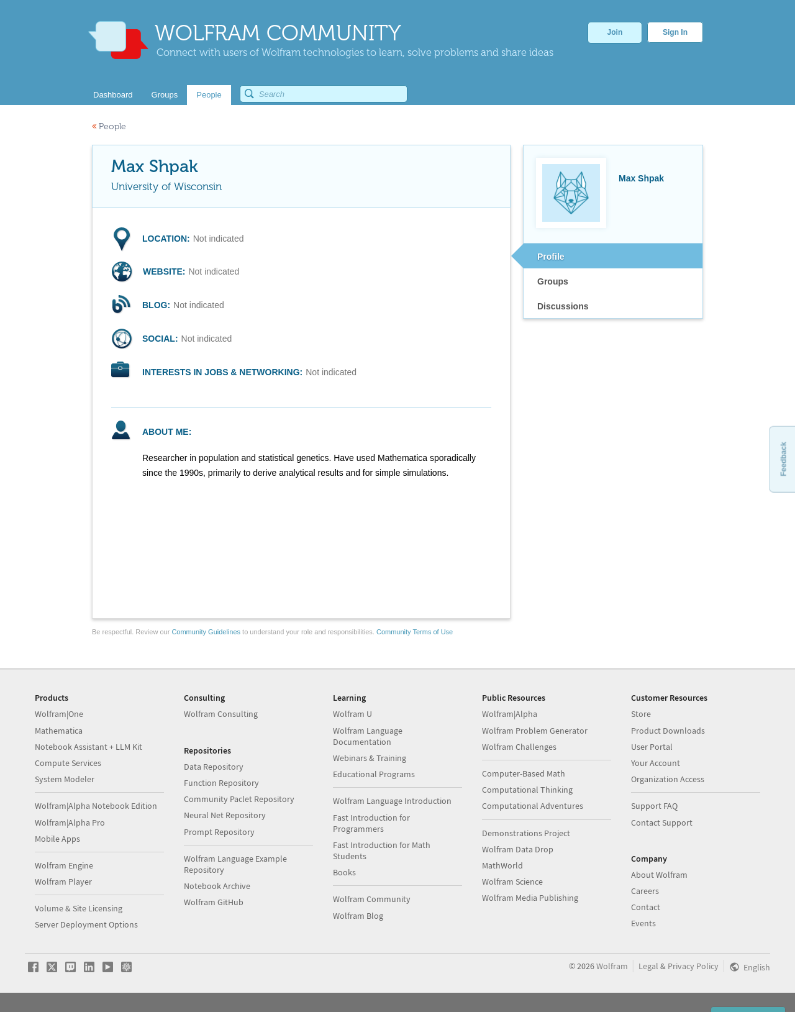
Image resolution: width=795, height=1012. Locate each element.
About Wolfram (659, 874)
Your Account (655, 762)
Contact (645, 907)
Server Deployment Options (86, 924)
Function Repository (221, 782)
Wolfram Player (63, 881)
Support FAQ (654, 805)
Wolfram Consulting (221, 713)
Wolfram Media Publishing (530, 897)
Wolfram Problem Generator (535, 730)
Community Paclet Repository (239, 799)
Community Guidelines (205, 632)
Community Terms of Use (414, 632)
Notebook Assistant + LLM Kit (88, 746)
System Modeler (64, 779)
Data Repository (213, 766)
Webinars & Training (369, 758)
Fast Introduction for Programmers (371, 823)
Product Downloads (668, 730)
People (109, 126)
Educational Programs (374, 774)
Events (643, 923)
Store (641, 713)
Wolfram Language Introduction (392, 800)
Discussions (562, 306)
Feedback (783, 459)
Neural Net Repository (225, 815)
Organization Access (667, 779)
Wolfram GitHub (213, 902)
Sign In (675, 32)
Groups (552, 281)
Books (344, 872)
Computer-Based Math (523, 773)
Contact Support (662, 822)
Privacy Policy (693, 966)
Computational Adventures (532, 805)
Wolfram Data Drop (517, 849)
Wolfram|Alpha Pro (70, 822)
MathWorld (502, 865)
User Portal (652, 746)
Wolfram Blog (358, 915)
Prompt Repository (219, 831)
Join (615, 32)
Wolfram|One (59, 713)
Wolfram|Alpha (509, 713)
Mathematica (59, 730)
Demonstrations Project (526, 833)
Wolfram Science (512, 881)
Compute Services (68, 762)
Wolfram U (352, 713)
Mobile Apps (57, 838)
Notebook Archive (217, 885)
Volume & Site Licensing (78, 908)
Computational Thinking (527, 789)
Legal (648, 966)
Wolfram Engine (64, 865)
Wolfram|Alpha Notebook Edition (96, 805)
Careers (645, 890)
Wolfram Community (372, 899)
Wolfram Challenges (519, 746)
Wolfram (612, 966)
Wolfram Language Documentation (367, 736)
